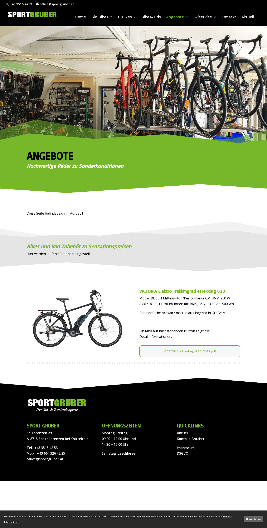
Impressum (186, 447)
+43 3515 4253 (21, 4)
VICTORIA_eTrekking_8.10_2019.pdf (190, 351)
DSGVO (182, 453)
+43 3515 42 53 (46, 447)
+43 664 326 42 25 (51, 453)
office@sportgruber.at (45, 459)
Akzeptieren (253, 519)
